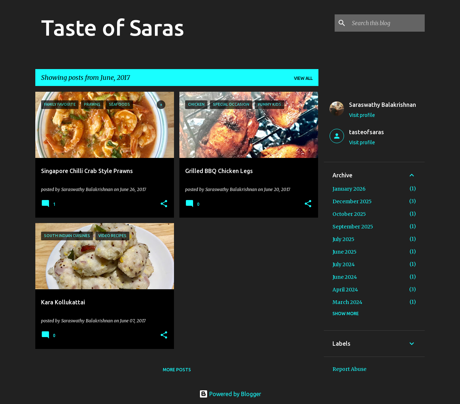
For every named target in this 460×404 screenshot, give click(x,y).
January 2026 (349, 189)
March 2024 (347, 302)
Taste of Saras (112, 27)
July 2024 (343, 264)
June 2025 (344, 252)
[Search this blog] (387, 23)
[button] (164, 204)
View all (303, 78)
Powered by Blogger (230, 394)
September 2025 (352, 226)
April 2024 (345, 289)
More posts (177, 369)
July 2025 (343, 239)
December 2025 (352, 201)
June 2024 (344, 277)
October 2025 (349, 214)
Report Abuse (349, 369)
